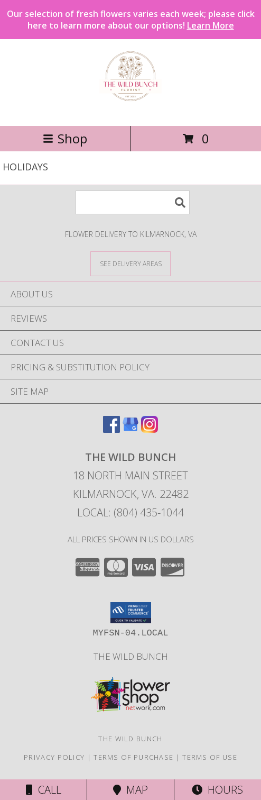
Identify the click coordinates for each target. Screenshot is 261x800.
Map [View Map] (130, 790)
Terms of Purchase (133, 757)
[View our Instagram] (149, 429)
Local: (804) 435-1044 (130, 512)
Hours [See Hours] (217, 790)
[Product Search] (133, 202)
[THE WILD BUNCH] (130, 110)
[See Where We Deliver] (130, 263)
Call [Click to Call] (43, 790)
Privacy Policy (54, 757)
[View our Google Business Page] (130, 429)
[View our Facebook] (111, 429)
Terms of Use (209, 757)
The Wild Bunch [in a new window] (131, 656)
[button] (130, 612)
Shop (65, 138)
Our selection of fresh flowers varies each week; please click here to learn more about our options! (131, 19)
